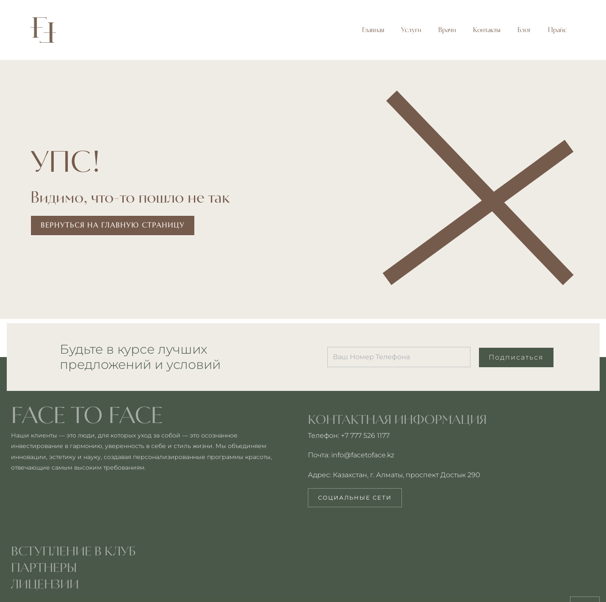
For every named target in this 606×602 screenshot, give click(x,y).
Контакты (487, 30)
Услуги (411, 30)
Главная (373, 30)
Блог (524, 30)
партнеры (44, 567)
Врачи (447, 30)
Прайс (557, 30)
